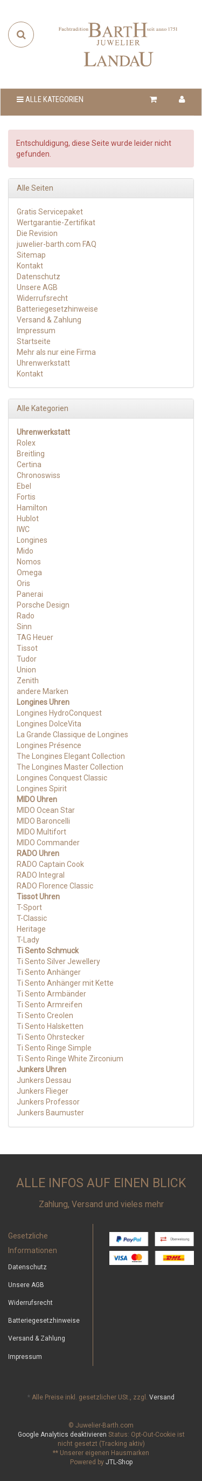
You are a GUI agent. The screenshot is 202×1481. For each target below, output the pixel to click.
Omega (29, 572)
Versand (162, 1397)
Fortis (26, 497)
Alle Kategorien (50, 99)
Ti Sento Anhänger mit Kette (65, 983)
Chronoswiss (38, 475)
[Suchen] (21, 34)
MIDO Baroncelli (43, 821)
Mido (25, 551)
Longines (32, 540)
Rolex (26, 443)
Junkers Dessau (44, 1080)
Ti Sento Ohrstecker (51, 1037)
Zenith (28, 680)
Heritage (31, 929)
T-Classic (32, 918)
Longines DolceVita (49, 723)
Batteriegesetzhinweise (57, 309)
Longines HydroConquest (59, 713)
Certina (29, 464)
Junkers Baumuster (50, 1112)
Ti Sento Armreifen (49, 1004)
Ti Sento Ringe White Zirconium (70, 1058)
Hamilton (32, 507)
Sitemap (31, 255)
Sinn (24, 626)
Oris (23, 583)
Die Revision (37, 233)
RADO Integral (41, 875)
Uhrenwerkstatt (43, 363)
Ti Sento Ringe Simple (54, 1048)
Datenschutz (38, 276)
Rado (25, 615)
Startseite (34, 341)
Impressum (36, 330)
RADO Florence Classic (55, 885)
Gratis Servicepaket (50, 211)
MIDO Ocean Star (46, 810)
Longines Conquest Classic (62, 777)
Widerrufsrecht (42, 298)
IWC (23, 529)
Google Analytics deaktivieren (62, 1434)
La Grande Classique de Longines (72, 734)
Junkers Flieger (42, 1091)
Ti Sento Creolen (45, 1015)
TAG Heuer (35, 637)
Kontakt (30, 265)
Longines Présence (49, 745)
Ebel (24, 486)
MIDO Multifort (41, 831)
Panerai (30, 594)
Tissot (27, 648)
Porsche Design (43, 605)
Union (26, 669)
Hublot (28, 518)
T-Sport (29, 907)
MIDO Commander (48, 842)
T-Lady (28, 939)
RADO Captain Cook (50, 864)
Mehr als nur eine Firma (56, 352)
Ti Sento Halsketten (50, 1026)
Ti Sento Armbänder (51, 993)
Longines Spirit (42, 788)
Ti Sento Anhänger (49, 972)
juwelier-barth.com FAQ (56, 244)
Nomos (29, 561)
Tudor (27, 659)
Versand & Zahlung (49, 319)
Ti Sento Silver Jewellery (58, 961)
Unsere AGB (37, 287)
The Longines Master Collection (70, 767)
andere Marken (42, 691)
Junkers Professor (48, 1102)
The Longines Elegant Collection (71, 756)
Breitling (31, 453)
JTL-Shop (119, 1462)
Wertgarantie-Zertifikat (56, 222)
